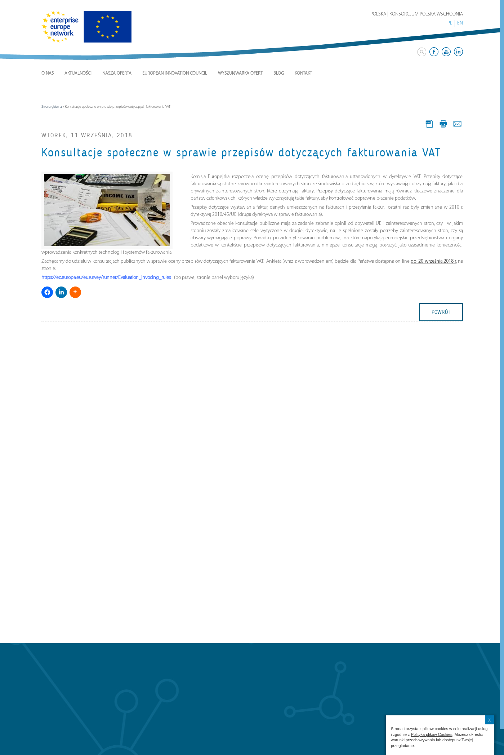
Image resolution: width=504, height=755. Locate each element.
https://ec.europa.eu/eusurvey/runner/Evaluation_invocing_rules (106, 277)
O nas (47, 73)
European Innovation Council (174, 73)
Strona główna (51, 107)
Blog (278, 73)
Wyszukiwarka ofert (240, 73)
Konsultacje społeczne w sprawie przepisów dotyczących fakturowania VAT (241, 152)
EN (460, 23)
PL (449, 23)
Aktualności (78, 73)
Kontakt (303, 73)
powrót (441, 312)
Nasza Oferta (116, 73)
